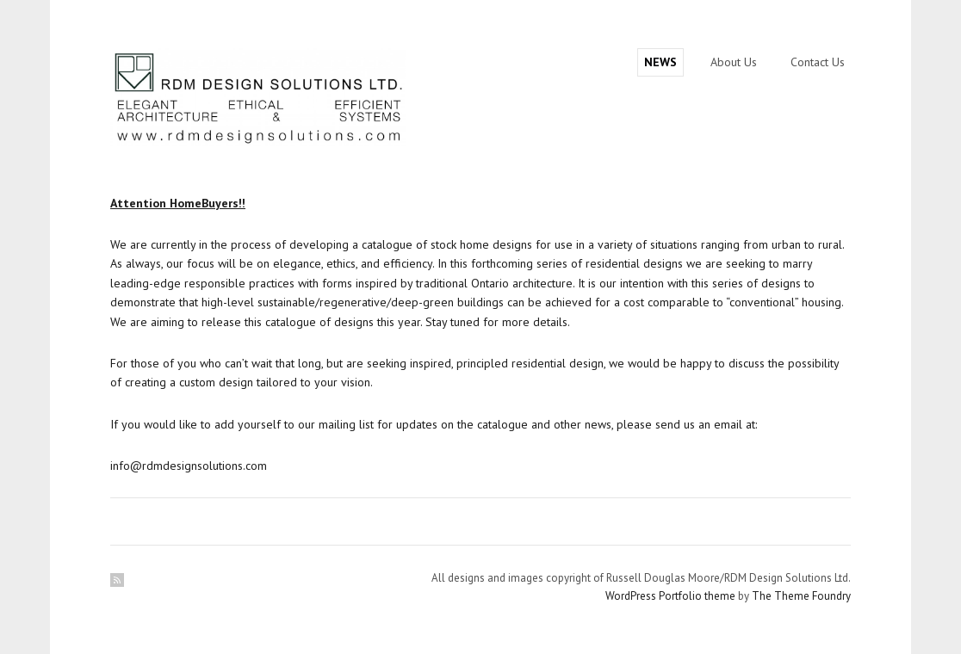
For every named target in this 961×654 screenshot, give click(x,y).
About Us (733, 62)
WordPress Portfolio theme (670, 596)
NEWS (660, 62)
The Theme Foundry (801, 596)
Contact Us (817, 62)
